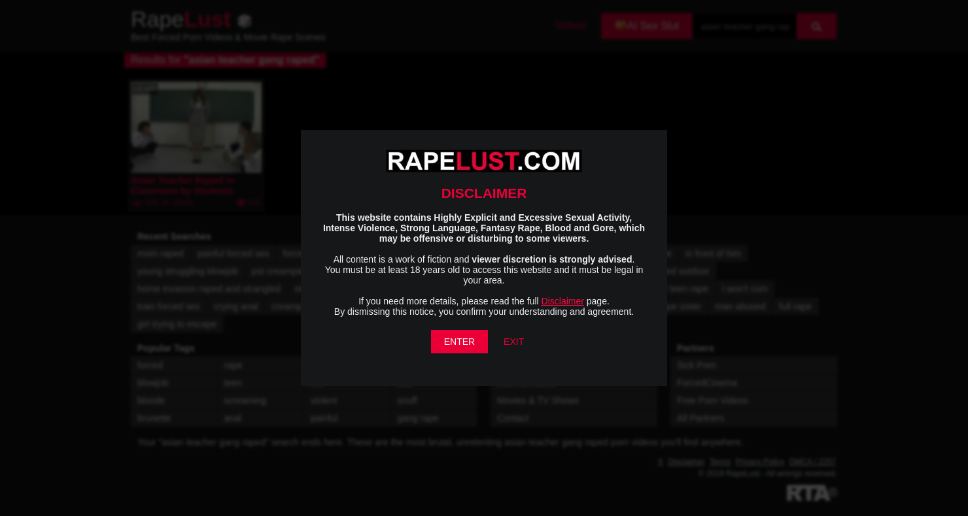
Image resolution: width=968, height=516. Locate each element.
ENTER (459, 341)
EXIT (514, 341)
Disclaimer (563, 301)
